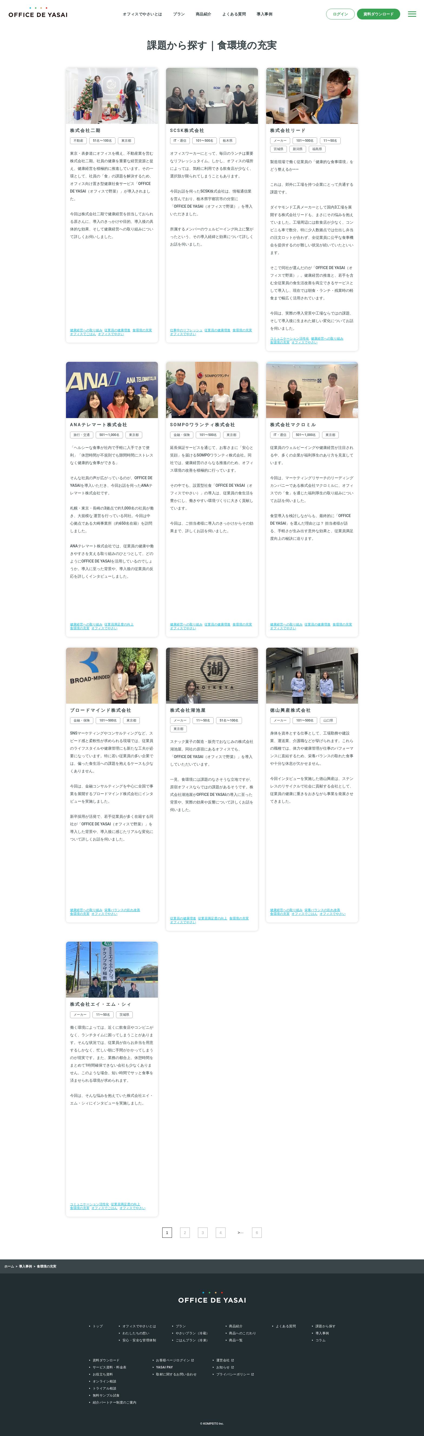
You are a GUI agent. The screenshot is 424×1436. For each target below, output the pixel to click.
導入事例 (264, 14)
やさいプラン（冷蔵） (193, 1333)
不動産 (78, 141)
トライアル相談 (104, 1388)
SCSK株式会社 (187, 130)
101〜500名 (204, 141)
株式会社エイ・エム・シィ (101, 1004)
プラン (179, 14)
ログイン (340, 14)
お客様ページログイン (173, 1360)
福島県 (317, 149)
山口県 (328, 720)
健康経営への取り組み (86, 330)
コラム (321, 1340)
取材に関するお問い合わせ (176, 1374)
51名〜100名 (102, 141)
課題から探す (326, 1326)
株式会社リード (288, 130)
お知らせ (223, 1367)
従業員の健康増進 (117, 330)
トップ (98, 1326)
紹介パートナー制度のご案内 (115, 1402)
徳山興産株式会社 (290, 710)
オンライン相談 (104, 1381)
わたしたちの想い (136, 1333)
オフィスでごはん (83, 334)
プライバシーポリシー (233, 1374)
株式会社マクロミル (293, 424)
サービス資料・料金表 (110, 1367)
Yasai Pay (164, 1367)
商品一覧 (236, 1340)
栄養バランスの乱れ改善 (122, 910)
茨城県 (124, 1015)
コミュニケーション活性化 (289, 338)
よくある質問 (234, 14)
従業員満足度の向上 (119, 624)
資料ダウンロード (378, 14)
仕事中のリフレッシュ (186, 330)
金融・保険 (182, 435)
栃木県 (228, 141)
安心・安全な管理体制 (139, 1340)
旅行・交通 (82, 435)
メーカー (280, 141)
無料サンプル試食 (106, 1395)
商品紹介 (203, 14)
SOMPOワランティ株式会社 (203, 424)
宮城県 (278, 149)
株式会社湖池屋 (188, 710)
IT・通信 (180, 141)
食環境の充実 (142, 330)
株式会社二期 (85, 130)
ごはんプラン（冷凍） (193, 1340)
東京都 (126, 141)
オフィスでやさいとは (142, 14)
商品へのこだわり (242, 1333)
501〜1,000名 (109, 435)
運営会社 (223, 1360)
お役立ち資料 (103, 1374)
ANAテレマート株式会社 (99, 424)
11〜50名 (330, 141)
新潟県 (298, 149)
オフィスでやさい (111, 334)
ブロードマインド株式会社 (101, 710)
